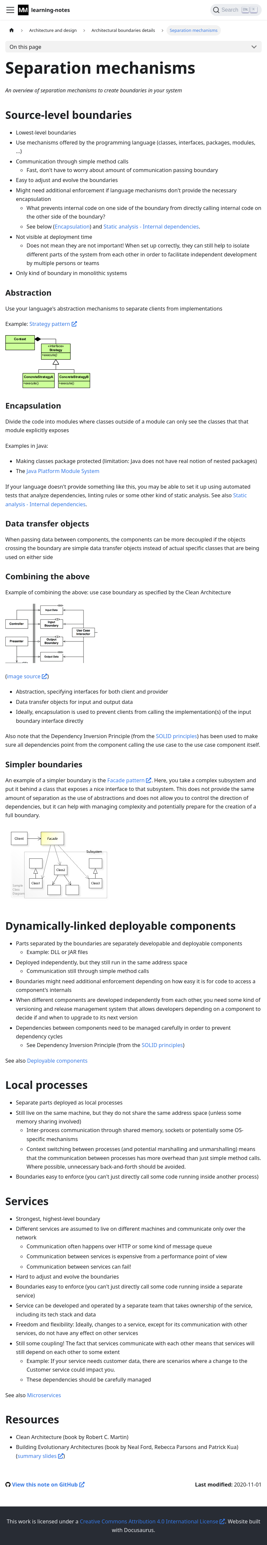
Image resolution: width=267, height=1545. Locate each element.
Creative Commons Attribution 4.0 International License (152, 1521)
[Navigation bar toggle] (10, 10)
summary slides (40, 1456)
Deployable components (57, 1060)
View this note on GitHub (48, 1484)
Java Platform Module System (63, 471)
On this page (25, 46)
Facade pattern (129, 780)
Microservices (44, 1395)
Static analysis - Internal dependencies (151, 226)
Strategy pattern (53, 324)
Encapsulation (72, 226)
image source (27, 676)
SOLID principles (176, 736)
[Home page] (11, 30)
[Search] (236, 10)
